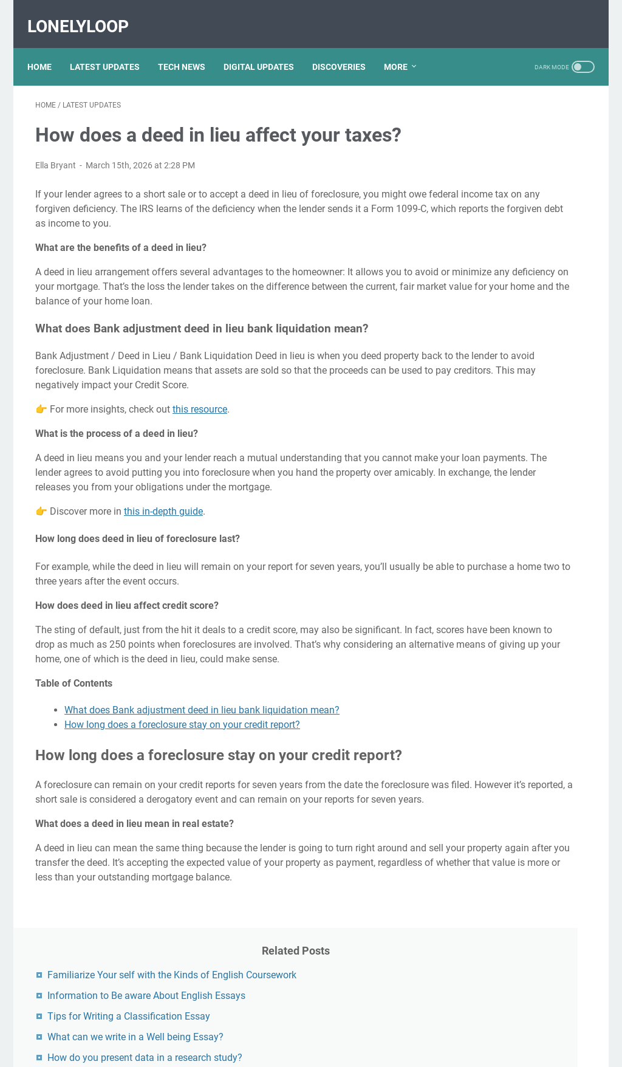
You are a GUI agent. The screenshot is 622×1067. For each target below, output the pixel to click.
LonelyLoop (86, 14)
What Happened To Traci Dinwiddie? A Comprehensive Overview (520, 843)
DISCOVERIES (347, 48)
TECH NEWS (189, 48)
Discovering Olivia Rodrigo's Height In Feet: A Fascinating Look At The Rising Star (519, 530)
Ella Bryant (55, 154)
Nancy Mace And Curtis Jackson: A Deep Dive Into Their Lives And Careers (514, 744)
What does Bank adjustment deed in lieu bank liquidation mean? (202, 771)
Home (47, 48)
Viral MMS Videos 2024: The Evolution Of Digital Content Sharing (519, 629)
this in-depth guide (163, 558)
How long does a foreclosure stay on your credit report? (182, 786)
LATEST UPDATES (113, 48)
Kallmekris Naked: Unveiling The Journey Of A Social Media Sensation (517, 794)
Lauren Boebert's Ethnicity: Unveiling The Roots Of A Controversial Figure (514, 964)
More (403, 48)
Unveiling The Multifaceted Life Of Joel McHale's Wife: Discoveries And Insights (515, 580)
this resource (200, 442)
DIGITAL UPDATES (266, 48)
